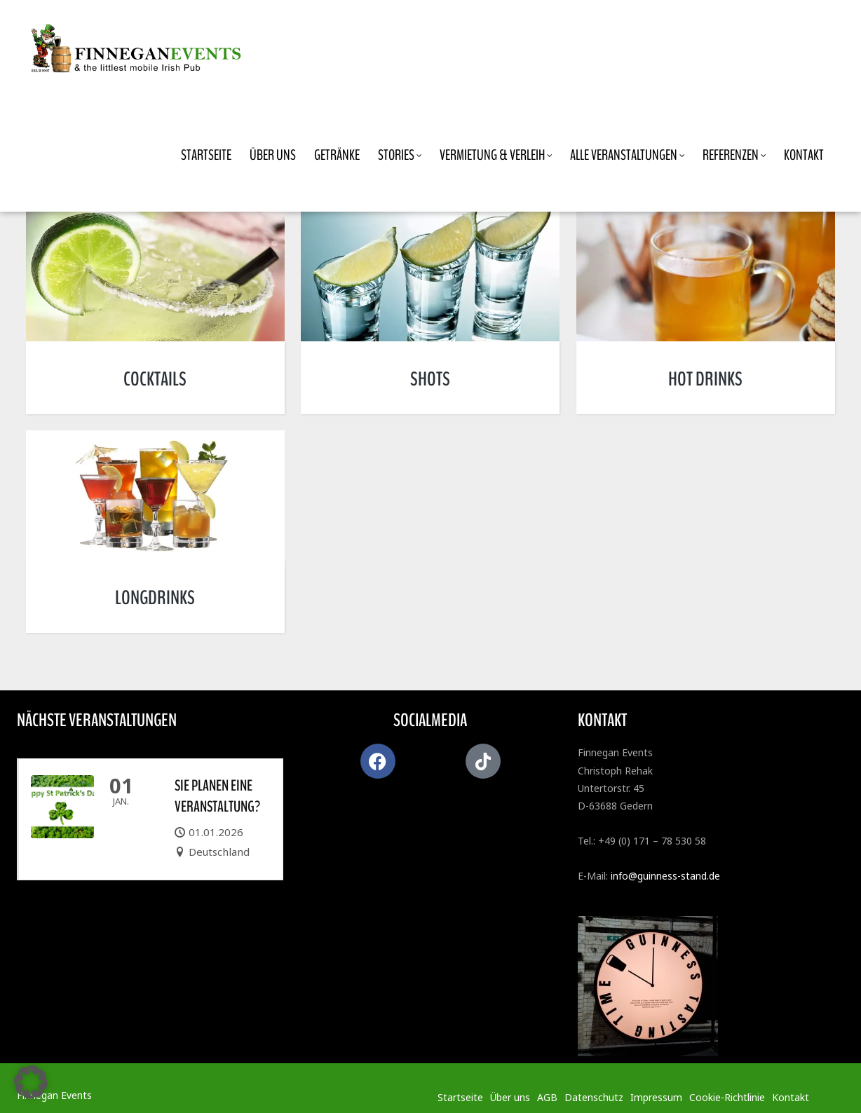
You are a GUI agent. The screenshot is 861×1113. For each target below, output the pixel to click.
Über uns (510, 1097)
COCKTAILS (155, 379)
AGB (547, 1097)
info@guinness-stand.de (665, 875)
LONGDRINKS (155, 598)
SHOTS (430, 379)
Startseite (460, 1097)
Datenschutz (593, 1097)
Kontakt (790, 1097)
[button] (31, 1082)
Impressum (656, 1097)
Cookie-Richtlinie (727, 1097)
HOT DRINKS (705, 379)
